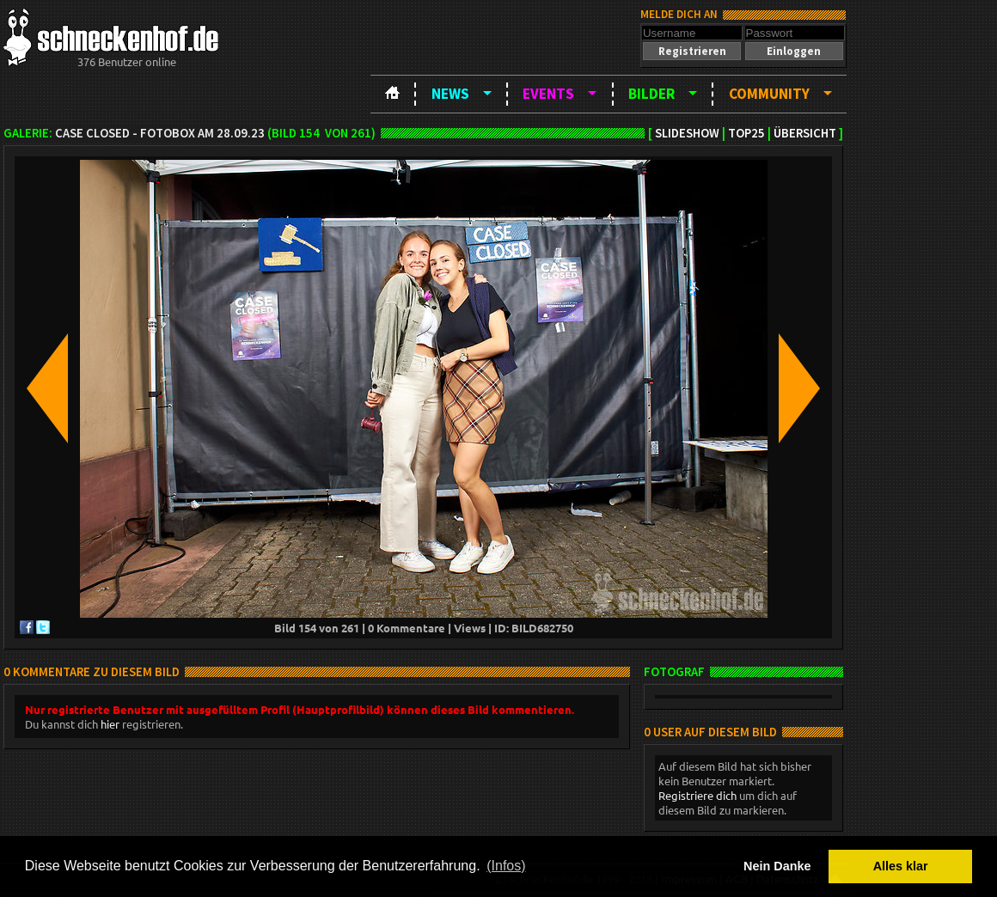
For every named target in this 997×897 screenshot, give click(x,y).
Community (769, 93)
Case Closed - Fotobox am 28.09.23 (160, 133)
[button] (692, 51)
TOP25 (746, 133)
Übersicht (805, 133)
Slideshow (687, 133)
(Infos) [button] (505, 865)
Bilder (651, 93)
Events (548, 93)
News (450, 93)
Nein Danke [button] (776, 866)
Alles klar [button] (900, 866)
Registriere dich (697, 795)
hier (110, 724)
